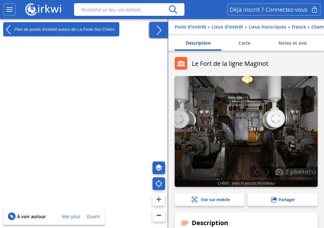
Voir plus (71, 216)
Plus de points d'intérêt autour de (59, 29)
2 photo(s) (295, 171)
